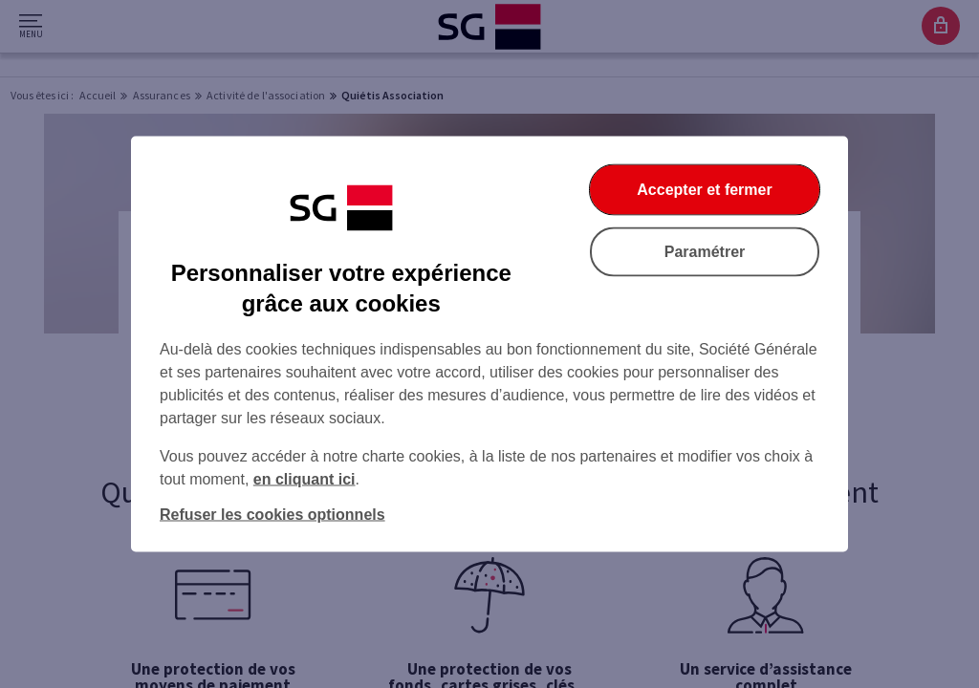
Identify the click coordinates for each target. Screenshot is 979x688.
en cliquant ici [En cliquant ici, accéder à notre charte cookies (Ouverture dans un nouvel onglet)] (304, 479)
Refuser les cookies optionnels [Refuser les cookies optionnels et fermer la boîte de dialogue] (272, 514)
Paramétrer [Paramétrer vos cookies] (705, 252)
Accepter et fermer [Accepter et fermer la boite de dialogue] (704, 190)
